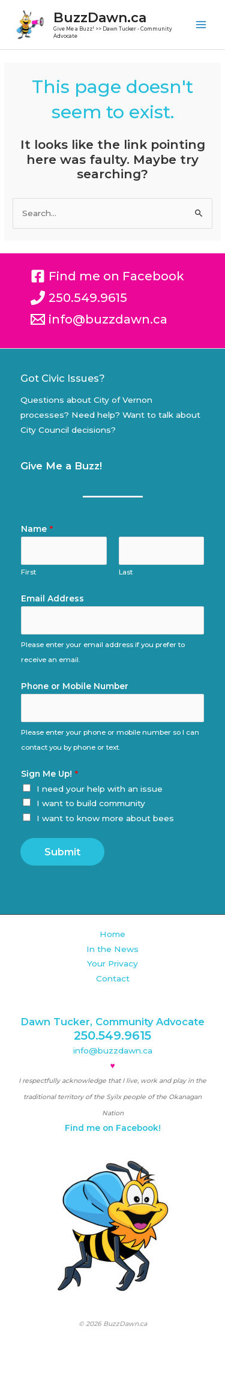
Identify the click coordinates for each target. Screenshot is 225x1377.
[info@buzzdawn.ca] (99, 319)
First (28, 572)
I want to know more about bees (105, 818)
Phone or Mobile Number (74, 686)
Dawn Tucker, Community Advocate (112, 1022)
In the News (112, 949)
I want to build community (91, 803)
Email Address (52, 598)
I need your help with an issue (100, 789)
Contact (113, 978)
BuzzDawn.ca (99, 17)
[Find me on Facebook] (107, 276)
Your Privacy (112, 963)
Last (126, 572)
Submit (62, 852)
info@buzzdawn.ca (112, 1050)
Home (112, 934)
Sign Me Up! (49, 774)
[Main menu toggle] (201, 25)
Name (37, 529)
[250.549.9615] (79, 298)
